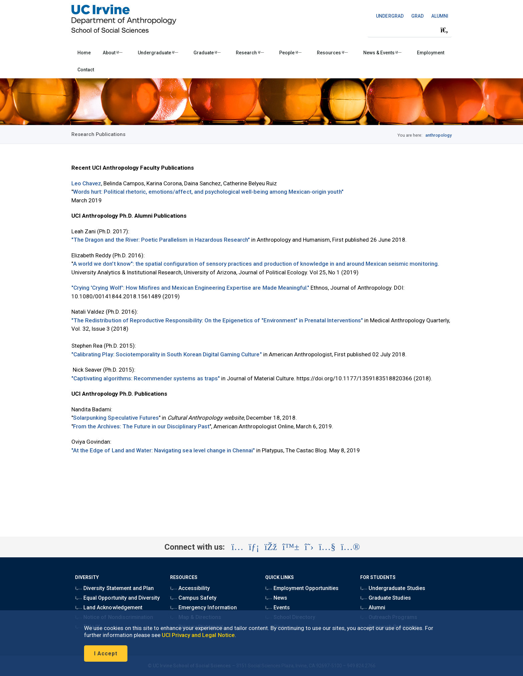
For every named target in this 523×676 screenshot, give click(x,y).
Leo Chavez (86, 183)
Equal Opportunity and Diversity (117, 598)
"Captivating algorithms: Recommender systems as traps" (145, 378)
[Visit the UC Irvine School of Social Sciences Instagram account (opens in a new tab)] (237, 547)
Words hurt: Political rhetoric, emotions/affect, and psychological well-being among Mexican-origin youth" (208, 191)
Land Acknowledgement (108, 607)
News (276, 598)
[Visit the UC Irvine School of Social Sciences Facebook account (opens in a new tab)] (271, 547)
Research (250, 52)
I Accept (105, 653)
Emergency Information (203, 607)
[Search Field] (410, 30)
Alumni (372, 607)
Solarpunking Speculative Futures (116, 417)
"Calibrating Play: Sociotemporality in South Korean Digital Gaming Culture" (166, 354)
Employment (430, 52)
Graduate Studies (385, 598)
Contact (85, 69)
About (112, 52)
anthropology (438, 135)
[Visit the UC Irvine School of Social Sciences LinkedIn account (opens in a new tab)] (254, 547)
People (290, 52)
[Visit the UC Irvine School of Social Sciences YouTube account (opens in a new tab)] (327, 547)
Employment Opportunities (302, 588)
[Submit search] (444, 30)
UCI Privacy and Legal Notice (198, 635)
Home (84, 52)
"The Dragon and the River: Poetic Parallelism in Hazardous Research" (160, 239)
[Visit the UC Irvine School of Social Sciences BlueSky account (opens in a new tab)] (291, 547)
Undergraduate (158, 52)
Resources (332, 52)
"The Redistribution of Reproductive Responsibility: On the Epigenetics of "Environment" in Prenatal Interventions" (217, 320)
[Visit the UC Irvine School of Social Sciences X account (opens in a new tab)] (309, 547)
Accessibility (189, 588)
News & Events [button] (382, 52)
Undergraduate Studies (392, 588)
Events (277, 607)
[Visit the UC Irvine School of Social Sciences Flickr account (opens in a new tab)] (350, 547)
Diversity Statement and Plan (114, 588)
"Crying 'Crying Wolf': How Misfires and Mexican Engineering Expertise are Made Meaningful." (190, 287)
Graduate (207, 52)
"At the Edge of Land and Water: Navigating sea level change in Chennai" (163, 450)
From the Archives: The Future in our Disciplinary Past (141, 426)
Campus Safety (193, 598)
